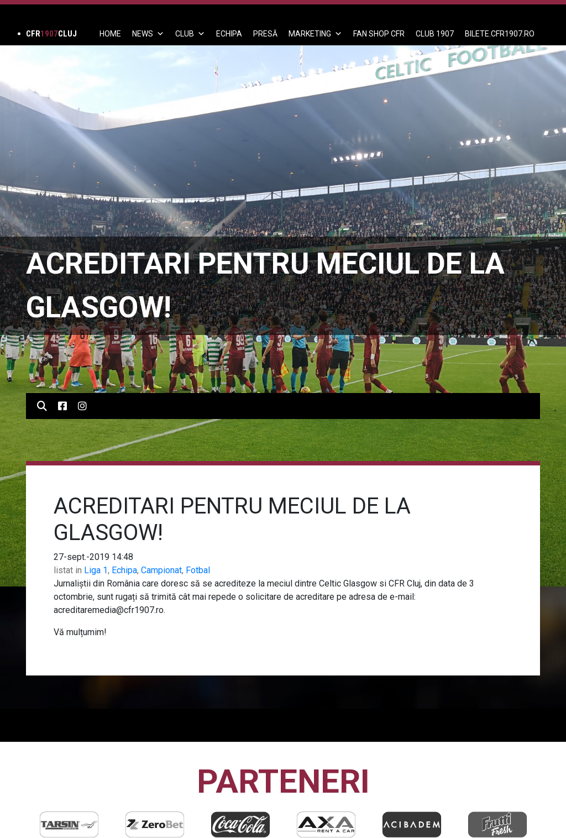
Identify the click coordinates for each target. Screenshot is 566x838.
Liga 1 (96, 570)
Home (110, 33)
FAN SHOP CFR (379, 33)
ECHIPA (229, 33)
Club (190, 33)
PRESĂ (265, 33)
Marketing (315, 33)
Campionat (161, 570)
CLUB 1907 (435, 33)
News (148, 33)
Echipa (124, 570)
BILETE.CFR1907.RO (499, 33)
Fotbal (198, 570)
